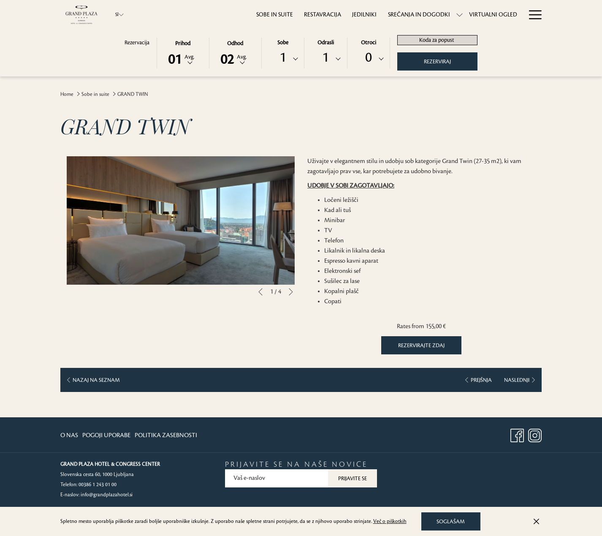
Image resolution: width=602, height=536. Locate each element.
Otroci (368, 43)
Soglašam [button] (451, 522)
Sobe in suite (95, 94)
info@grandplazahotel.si (107, 495)
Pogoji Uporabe (106, 435)
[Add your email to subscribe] (276, 478)
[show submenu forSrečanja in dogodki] (431, 14)
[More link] (532, 14)
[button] (182, 52)
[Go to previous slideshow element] (260, 292)
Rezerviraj (437, 62)
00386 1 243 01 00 (98, 484)
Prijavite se (352, 479)
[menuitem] (246, 14)
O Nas (69, 435)
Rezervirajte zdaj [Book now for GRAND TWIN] (421, 345)
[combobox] (282, 59)
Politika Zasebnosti (166, 435)
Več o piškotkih (390, 521)
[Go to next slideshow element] (291, 292)
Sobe (282, 43)
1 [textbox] (282, 57)
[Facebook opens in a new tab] (517, 434)
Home (66, 94)
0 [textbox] (368, 57)
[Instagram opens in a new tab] (535, 434)
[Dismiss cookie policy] (536, 521)
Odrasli (325, 43)
